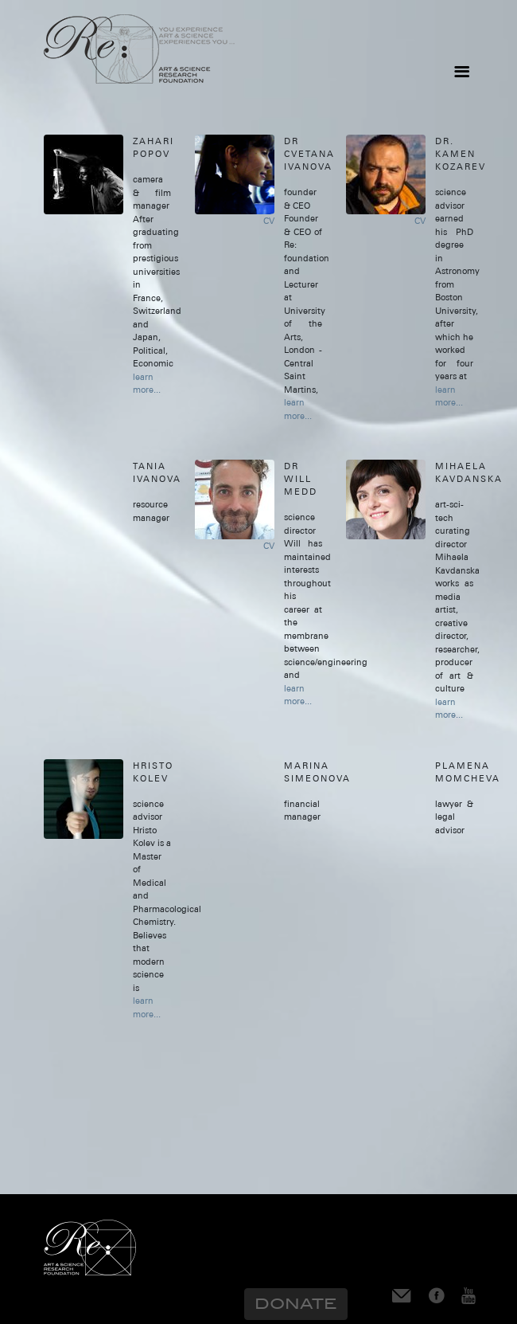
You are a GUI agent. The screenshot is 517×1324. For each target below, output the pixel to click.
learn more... (147, 383)
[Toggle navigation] (461, 72)
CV (268, 220)
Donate (296, 1303)
